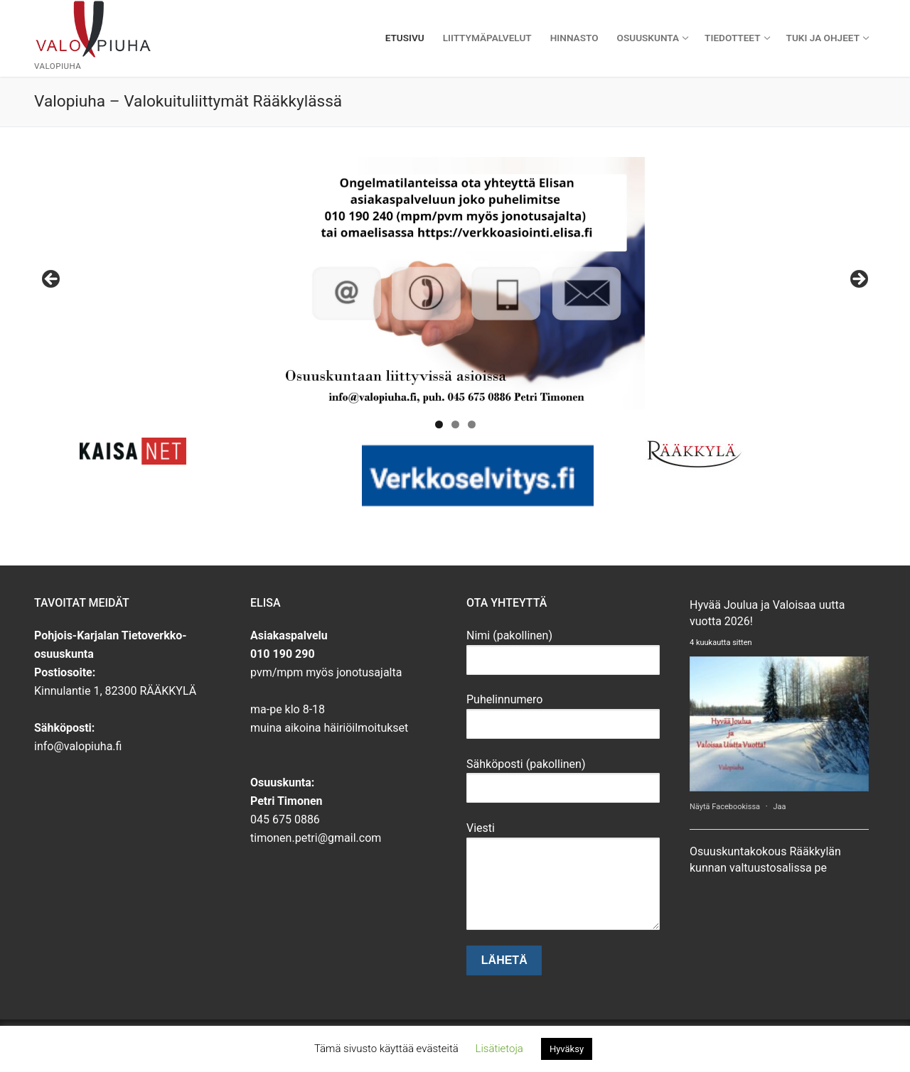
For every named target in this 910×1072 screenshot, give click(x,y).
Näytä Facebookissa (726, 806)
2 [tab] (455, 424)
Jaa (779, 806)
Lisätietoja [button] (499, 1048)
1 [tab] (439, 424)
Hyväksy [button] (567, 1049)
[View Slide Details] (455, 283)
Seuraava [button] (858, 280)
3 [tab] (472, 424)
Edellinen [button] (52, 280)
